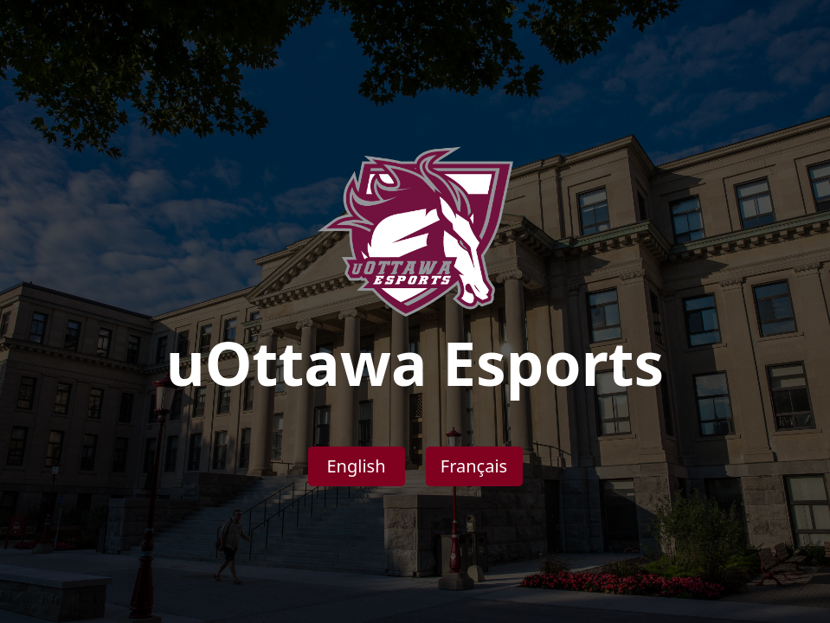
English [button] (355, 466)
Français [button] (474, 466)
